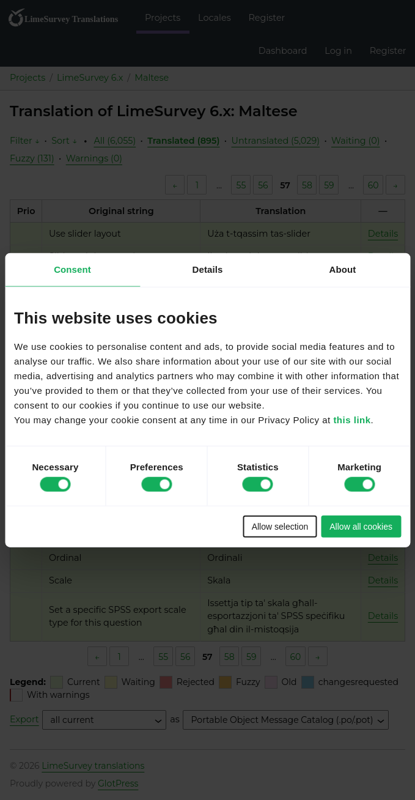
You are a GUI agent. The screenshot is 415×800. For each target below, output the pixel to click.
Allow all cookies (360, 526)
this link (351, 419)
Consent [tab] (72, 269)
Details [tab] (208, 269)
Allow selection (280, 526)
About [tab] (342, 269)
